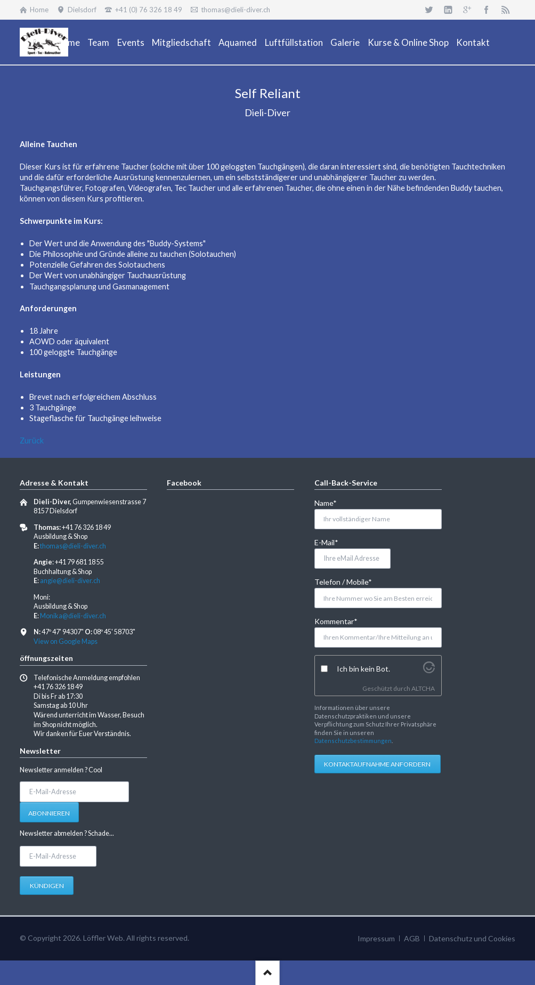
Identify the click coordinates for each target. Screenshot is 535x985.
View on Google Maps (66, 641)
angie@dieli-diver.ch (70, 581)
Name (331, 502)
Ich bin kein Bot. (363, 668)
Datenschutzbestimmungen (353, 740)
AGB (412, 938)
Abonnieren (49, 813)
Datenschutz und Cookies (472, 938)
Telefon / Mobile (343, 581)
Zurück (32, 440)
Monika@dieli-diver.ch (73, 616)
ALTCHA (423, 688)
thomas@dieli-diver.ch (73, 546)
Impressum (376, 938)
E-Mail (331, 542)
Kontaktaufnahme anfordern (377, 764)
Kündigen (47, 886)
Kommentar (336, 621)
